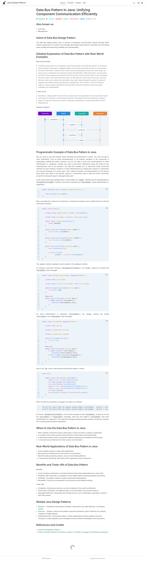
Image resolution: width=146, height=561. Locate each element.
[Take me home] (14, 3)
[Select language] (135, 2)
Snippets (78, 3)
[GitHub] (138, 2)
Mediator (30, 507)
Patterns (63, 3)
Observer (30, 512)
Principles (71, 3)
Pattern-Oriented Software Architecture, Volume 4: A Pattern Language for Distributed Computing (61, 533)
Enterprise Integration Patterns (37, 530)
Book (84, 3)
